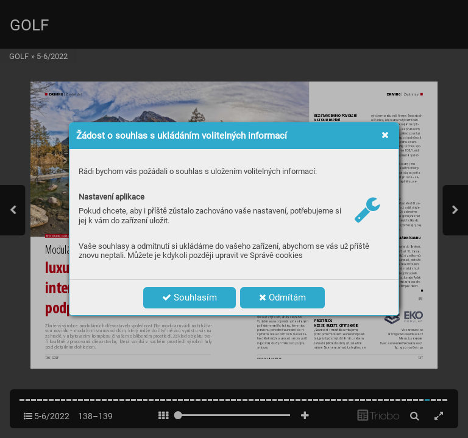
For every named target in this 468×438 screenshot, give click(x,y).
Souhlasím (189, 297)
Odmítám (282, 297)
